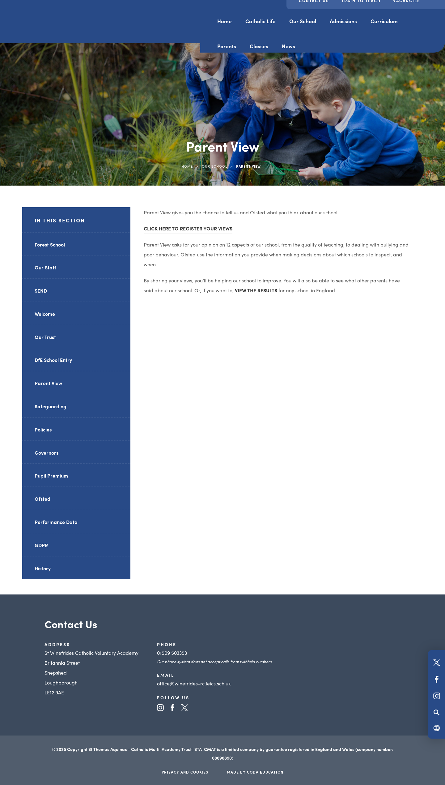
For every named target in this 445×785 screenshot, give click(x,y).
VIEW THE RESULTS (256, 290)
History (43, 568)
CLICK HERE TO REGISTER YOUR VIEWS (188, 228)
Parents (226, 46)
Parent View (48, 383)
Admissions (343, 21)
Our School (302, 21)
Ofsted (42, 498)
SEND (41, 290)
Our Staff (45, 267)
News (288, 46)
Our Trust (45, 336)
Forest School (50, 244)
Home (224, 21)
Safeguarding (50, 406)
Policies (43, 429)
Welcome (45, 313)
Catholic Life (260, 21)
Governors (46, 452)
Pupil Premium (51, 475)
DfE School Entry (53, 359)
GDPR (41, 545)
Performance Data (56, 521)
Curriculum (384, 21)
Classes (259, 46)
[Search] (436, 712)
